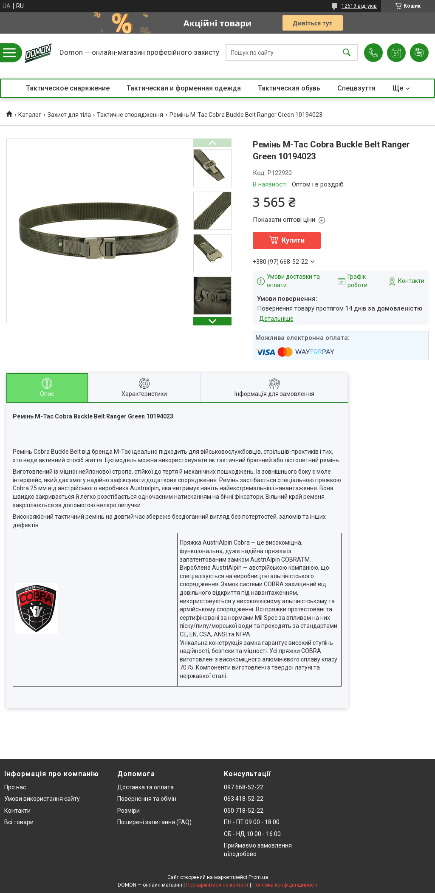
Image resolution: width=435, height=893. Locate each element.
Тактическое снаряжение (68, 88)
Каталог (29, 114)
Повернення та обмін (146, 798)
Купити (293, 240)
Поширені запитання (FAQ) (154, 822)
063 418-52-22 (243, 798)
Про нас (15, 787)
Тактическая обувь (289, 88)
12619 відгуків (359, 6)
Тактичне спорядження (130, 114)
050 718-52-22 (243, 810)
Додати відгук (419, 52)
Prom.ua (258, 877)
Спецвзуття (356, 88)
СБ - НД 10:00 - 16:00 (252, 834)
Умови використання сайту (42, 798)
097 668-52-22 (243, 787)
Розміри (128, 810)
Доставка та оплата (145, 787)
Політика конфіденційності (284, 885)
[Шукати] (346, 53)
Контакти (17, 810)
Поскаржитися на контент (217, 885)
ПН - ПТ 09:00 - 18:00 (252, 822)
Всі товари (19, 822)
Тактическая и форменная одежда (184, 88)
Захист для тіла (69, 114)
